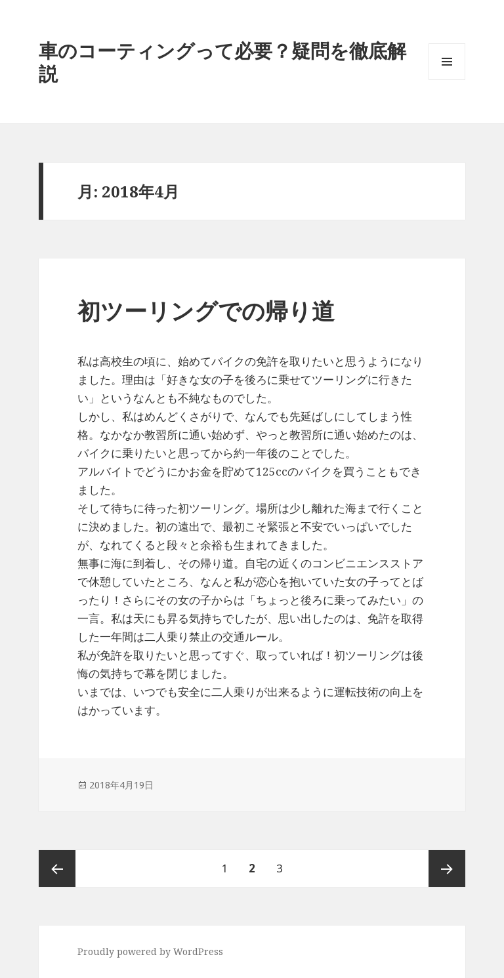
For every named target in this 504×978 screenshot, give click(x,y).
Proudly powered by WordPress (150, 951)
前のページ (57, 868)
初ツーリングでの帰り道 (206, 310)
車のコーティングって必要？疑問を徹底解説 (222, 61)
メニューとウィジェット (447, 79)
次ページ (447, 868)
